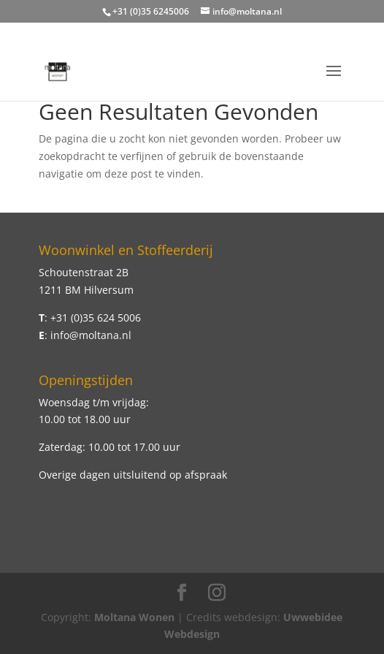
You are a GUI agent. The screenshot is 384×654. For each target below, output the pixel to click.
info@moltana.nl (90, 335)
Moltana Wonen (134, 617)
